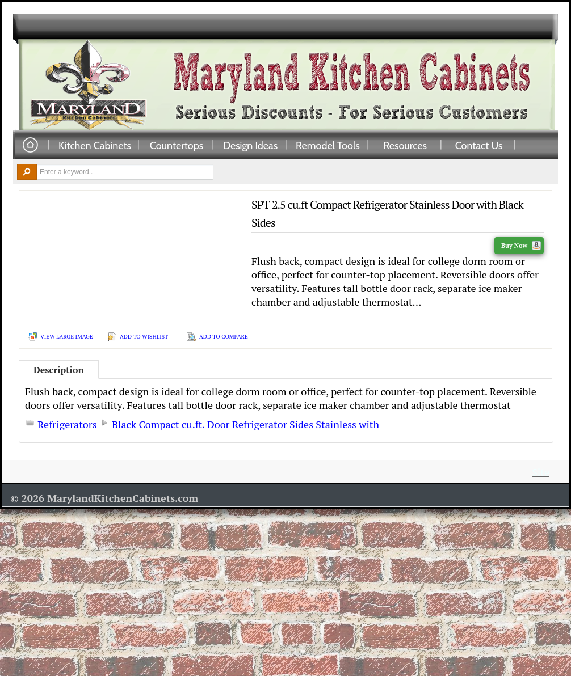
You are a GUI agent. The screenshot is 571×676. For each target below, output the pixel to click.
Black (124, 424)
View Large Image (66, 336)
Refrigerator (259, 424)
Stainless (336, 424)
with (369, 424)
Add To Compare (223, 336)
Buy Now (521, 245)
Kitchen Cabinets (94, 145)
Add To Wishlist (144, 336)
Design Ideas (250, 145)
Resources (405, 145)
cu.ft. (193, 424)
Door (218, 424)
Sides (301, 424)
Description (58, 370)
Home (30, 145)
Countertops (176, 145)
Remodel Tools (328, 145)
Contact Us (479, 145)
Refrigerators (67, 424)
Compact (159, 424)
